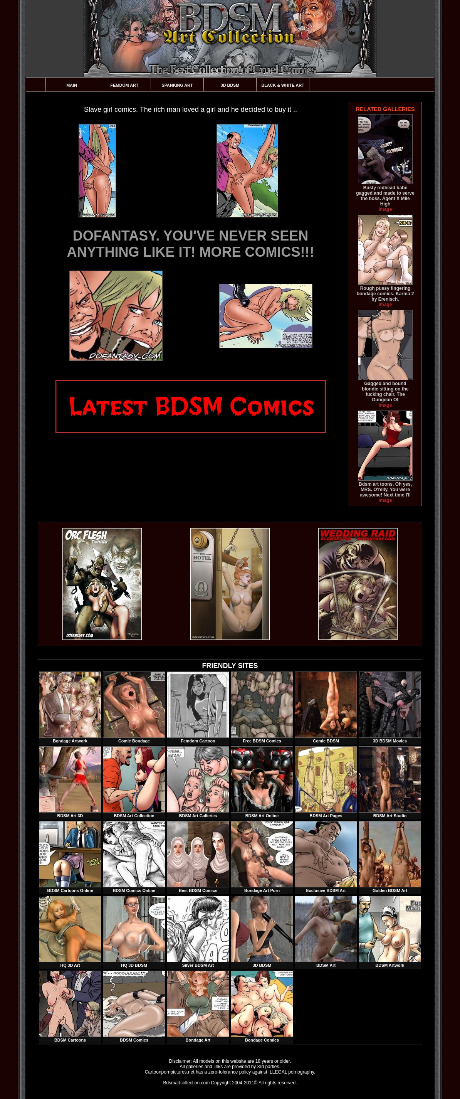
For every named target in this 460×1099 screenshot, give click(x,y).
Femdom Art (125, 85)
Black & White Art (282, 85)
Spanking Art (177, 85)
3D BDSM (230, 85)
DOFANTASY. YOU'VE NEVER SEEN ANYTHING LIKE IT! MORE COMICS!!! (190, 244)
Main (71, 85)
